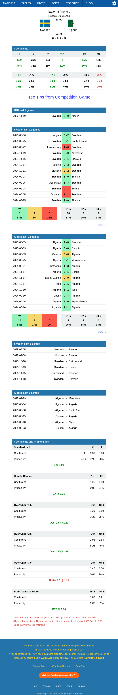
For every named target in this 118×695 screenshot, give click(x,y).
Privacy (46, 686)
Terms (58, 686)
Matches (9, 3)
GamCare (80, 666)
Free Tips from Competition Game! (59, 97)
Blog (89, 3)
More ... (102, 224)
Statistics (72, 3)
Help (35, 686)
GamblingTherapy (61, 666)
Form (55, 3)
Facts (41, 3)
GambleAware (40, 666)
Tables (26, 3)
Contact (81, 686)
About (69, 686)
